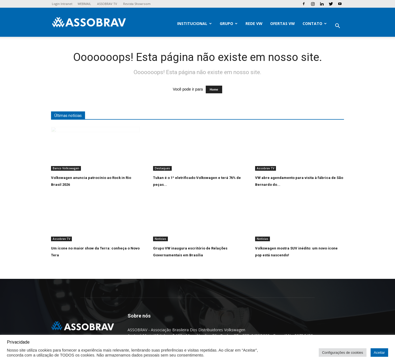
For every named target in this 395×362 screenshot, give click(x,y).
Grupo (229, 23)
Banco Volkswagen (66, 168)
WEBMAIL (84, 4)
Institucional (194, 23)
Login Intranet (62, 4)
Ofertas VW (282, 23)
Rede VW (254, 23)
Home (214, 89)
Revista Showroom (137, 4)
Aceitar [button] (379, 352)
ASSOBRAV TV (107, 4)
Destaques (162, 168)
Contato (315, 23)
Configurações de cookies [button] (342, 352)
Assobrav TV (265, 168)
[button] (337, 26)
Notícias (160, 239)
